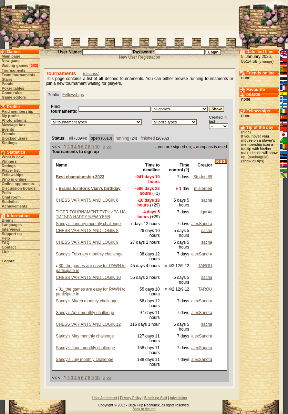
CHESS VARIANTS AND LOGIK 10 (88, 277)
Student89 (202, 176)
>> (108, 146)
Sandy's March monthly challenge (86, 301)
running (122, 138)
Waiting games (15, 65)
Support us (12, 234)
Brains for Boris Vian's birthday (89, 188)
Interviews (11, 229)
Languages (12, 225)
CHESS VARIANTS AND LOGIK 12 (88, 324)
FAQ (6, 243)
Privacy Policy (130, 398)
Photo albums (14, 120)
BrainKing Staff (155, 398)
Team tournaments (18, 75)
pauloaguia (258, 157)
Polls (6, 193)
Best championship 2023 (80, 176)
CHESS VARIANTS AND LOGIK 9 (87, 242)
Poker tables (13, 88)
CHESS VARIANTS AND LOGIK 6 (87, 200)
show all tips (253, 161)
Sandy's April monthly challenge (85, 312)
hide (246, 132)
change (266, 61)
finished (148, 138)
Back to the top (144, 409)
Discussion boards (18, 188)
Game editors (14, 97)
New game (11, 61)
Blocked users (15, 138)
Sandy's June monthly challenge (85, 347)
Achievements (15, 206)
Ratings (9, 166)
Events (8, 129)
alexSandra (201, 223)
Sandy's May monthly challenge (85, 336)
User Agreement (104, 398)
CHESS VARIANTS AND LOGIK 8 (87, 230)
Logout (8, 261)
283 (34, 65)
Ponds (7, 84)
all (71, 138)
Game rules (12, 93)
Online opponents (18, 184)
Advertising (178, 398)
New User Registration (139, 57)
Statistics (10, 202)
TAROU (205, 265)
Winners (9, 161)
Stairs (7, 79)
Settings (9, 143)
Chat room (11, 197)
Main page (11, 56)
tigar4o (205, 212)
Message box (13, 125)
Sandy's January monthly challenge (88, 223)
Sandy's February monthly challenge (89, 254)
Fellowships (12, 175)
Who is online (14, 179)
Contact (9, 247)
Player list (11, 170)
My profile (11, 116)
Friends (9, 134)
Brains (7, 220)
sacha (206, 200)
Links (7, 252)
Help (6, 238)
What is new (13, 157)
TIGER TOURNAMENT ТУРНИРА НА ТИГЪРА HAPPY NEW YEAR (91, 214)
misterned (203, 188)
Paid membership (17, 111)
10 (97, 146)
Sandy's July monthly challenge (84, 359)
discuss (91, 73)
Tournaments (13, 70)
